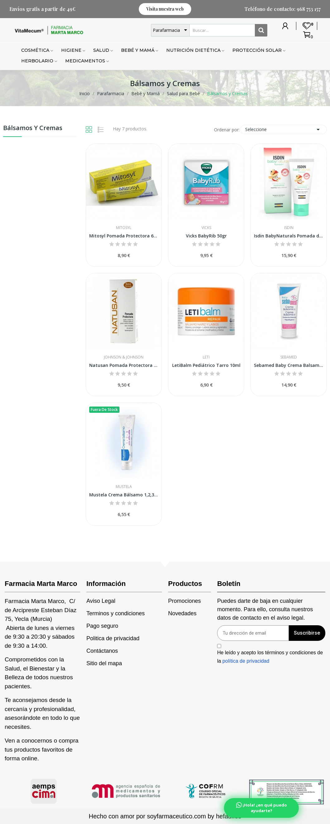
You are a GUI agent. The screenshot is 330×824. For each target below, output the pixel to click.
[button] (165, 9)
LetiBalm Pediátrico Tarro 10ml (206, 365)
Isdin (289, 228)
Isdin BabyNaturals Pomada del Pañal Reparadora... (288, 236)
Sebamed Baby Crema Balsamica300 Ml (288, 365)
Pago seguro (102, 626)
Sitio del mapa (104, 663)
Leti (206, 357)
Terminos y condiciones (115, 613)
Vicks (206, 228)
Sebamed (288, 357)
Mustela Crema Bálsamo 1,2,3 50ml (123, 495)
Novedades (182, 613)
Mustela (124, 487)
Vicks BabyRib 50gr (206, 236)
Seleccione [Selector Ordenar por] (283, 129)
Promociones (184, 601)
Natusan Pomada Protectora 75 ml (123, 365)
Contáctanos (102, 651)
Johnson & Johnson (123, 357)
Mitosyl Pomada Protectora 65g (123, 236)
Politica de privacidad (112, 638)
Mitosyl (123, 228)
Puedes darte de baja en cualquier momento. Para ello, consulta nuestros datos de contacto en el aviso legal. (265, 609)
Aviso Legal (100, 601)
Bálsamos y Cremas (32, 128)
